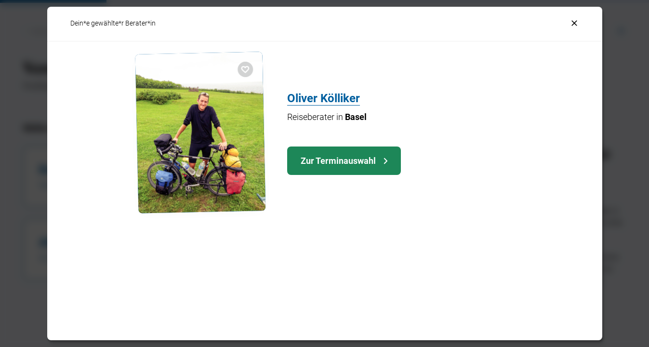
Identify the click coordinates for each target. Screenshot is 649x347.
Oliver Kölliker (323, 98)
